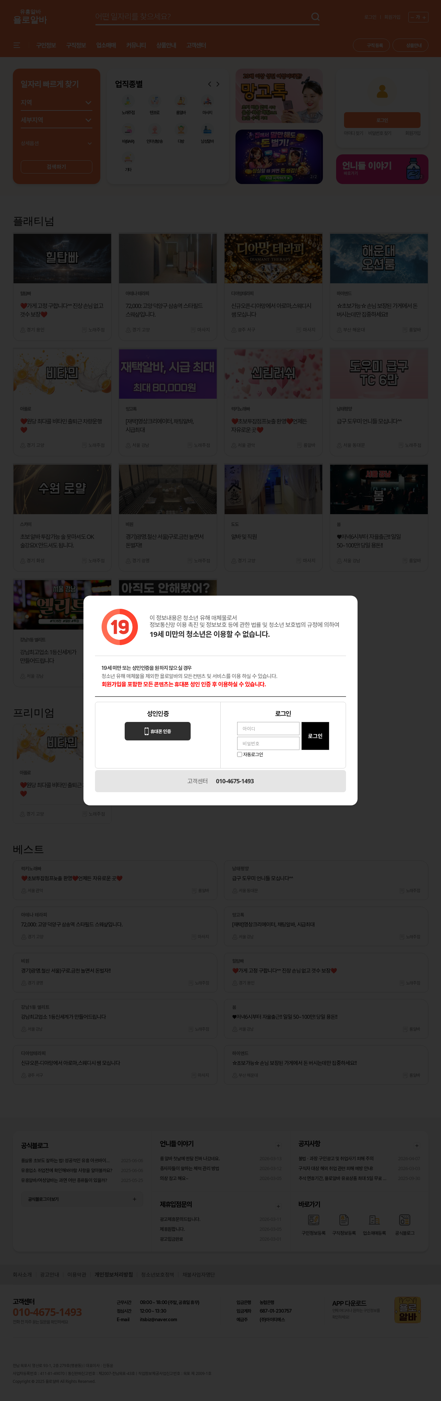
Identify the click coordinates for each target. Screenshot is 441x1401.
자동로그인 (253, 754)
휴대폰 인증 (157, 731)
